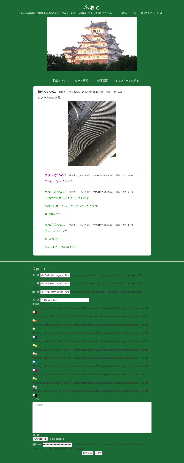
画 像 (53, 437)
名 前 (35, 275)
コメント (36, 399)
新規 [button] (60, 80)
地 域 (35, 292)
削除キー (36, 444)
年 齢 (35, 283)
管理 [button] (102, 80)
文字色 (35, 304)
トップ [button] (125, 80)
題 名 (35, 300)
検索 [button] (81, 80)
